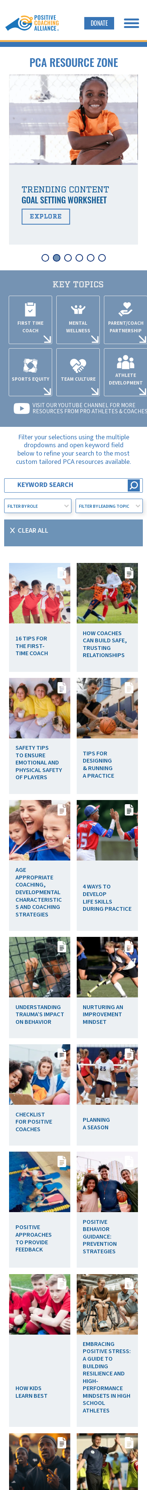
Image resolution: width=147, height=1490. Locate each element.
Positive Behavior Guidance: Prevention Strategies (100, 1236)
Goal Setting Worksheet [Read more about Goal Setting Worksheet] (64, 200)
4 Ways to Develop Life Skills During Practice (107, 897)
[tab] (45, 258)
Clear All (33, 531)
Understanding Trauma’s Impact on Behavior (39, 1014)
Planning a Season (96, 1123)
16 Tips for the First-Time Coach (31, 646)
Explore (46, 217)
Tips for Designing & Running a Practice (98, 764)
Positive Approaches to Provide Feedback (33, 1238)
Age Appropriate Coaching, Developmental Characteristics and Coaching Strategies (38, 892)
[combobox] (33, 506)
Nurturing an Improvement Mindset (103, 1014)
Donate (99, 23)
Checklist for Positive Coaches (33, 1122)
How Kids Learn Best (31, 1392)
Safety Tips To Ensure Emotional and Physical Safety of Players (38, 762)
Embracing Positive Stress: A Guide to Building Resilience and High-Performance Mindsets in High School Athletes (107, 1377)
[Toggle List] (66, 506)
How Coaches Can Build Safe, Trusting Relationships (105, 644)
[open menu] (131, 23)
